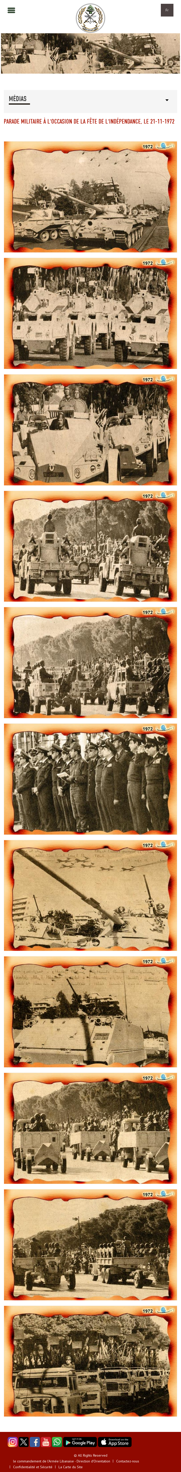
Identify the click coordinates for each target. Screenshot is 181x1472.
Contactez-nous (127, 1461)
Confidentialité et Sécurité (32, 1467)
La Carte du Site (70, 1467)
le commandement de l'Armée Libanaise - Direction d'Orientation (61, 1461)
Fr (167, 10)
